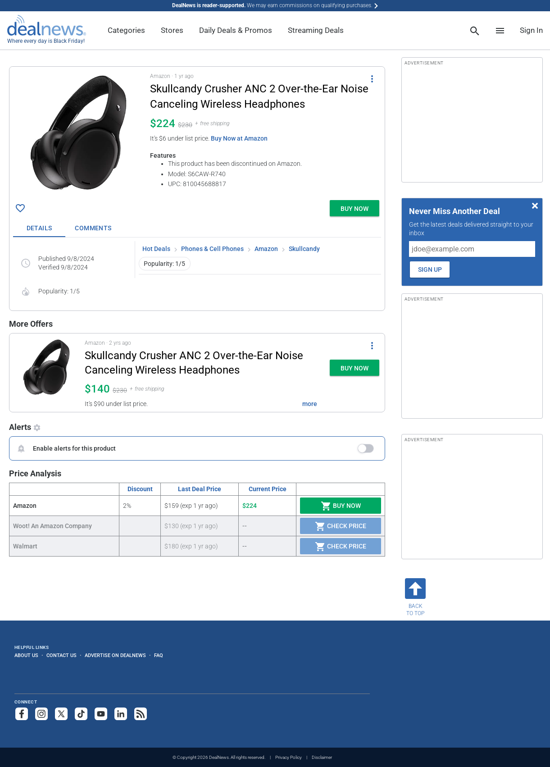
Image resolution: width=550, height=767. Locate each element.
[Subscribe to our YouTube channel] (101, 714)
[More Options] (372, 78)
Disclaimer (322, 757)
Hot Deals (156, 248)
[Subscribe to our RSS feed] (140, 714)
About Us (26, 655)
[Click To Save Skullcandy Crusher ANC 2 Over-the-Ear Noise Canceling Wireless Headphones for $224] (20, 208)
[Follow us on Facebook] (21, 714)
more (309, 403)
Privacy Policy (288, 757)
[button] (197, 131)
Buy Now (341, 506)
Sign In (531, 30)
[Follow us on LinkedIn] (121, 714)
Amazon (266, 248)
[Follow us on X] (61, 714)
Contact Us (61, 655)
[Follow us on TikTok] (81, 714)
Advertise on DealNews (115, 655)
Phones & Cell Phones (212, 248)
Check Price (340, 526)
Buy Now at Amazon (239, 138)
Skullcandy (304, 248)
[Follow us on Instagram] (41, 714)
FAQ (158, 655)
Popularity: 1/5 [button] (164, 263)
